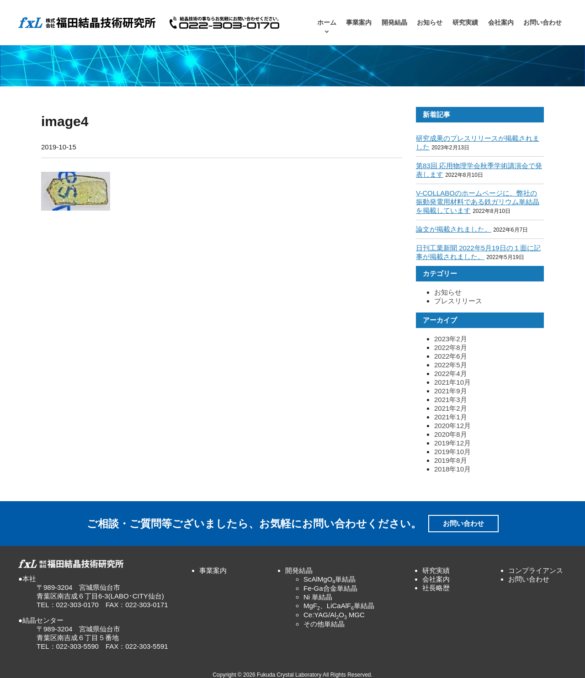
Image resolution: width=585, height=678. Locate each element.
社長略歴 (436, 588)
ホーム (326, 22)
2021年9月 (450, 391)
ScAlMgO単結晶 (329, 579)
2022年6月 (450, 356)
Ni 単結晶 (317, 597)
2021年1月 (450, 417)
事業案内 (359, 22)
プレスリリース (458, 301)
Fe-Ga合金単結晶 (330, 588)
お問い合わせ (542, 22)
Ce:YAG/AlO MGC (334, 615)
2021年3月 (450, 399)
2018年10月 (452, 469)
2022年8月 (450, 347)
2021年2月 (450, 408)
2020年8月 (450, 434)
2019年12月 (452, 443)
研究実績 (465, 22)
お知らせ (429, 22)
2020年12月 (452, 425)
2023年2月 (450, 339)
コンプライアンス (535, 570)
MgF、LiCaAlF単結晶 (338, 605)
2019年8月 (450, 460)
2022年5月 (450, 365)
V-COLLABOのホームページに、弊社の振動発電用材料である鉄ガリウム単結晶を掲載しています (477, 201)
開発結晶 (394, 22)
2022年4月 (450, 373)
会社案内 (501, 22)
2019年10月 (452, 452)
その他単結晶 (324, 624)
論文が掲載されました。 (453, 229)
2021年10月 (452, 382)
